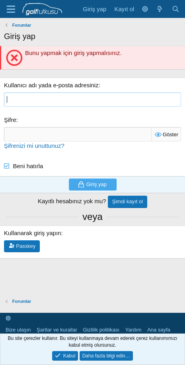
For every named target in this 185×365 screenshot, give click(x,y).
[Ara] (175, 9)
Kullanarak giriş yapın (32, 233)
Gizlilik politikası (101, 330)
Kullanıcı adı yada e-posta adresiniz (51, 85)
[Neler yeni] (159, 9)
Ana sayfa (158, 330)
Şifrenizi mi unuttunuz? (34, 145)
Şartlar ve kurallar (57, 330)
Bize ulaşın (18, 330)
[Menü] (11, 9)
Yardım (133, 330)
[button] (145, 9)
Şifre (10, 119)
